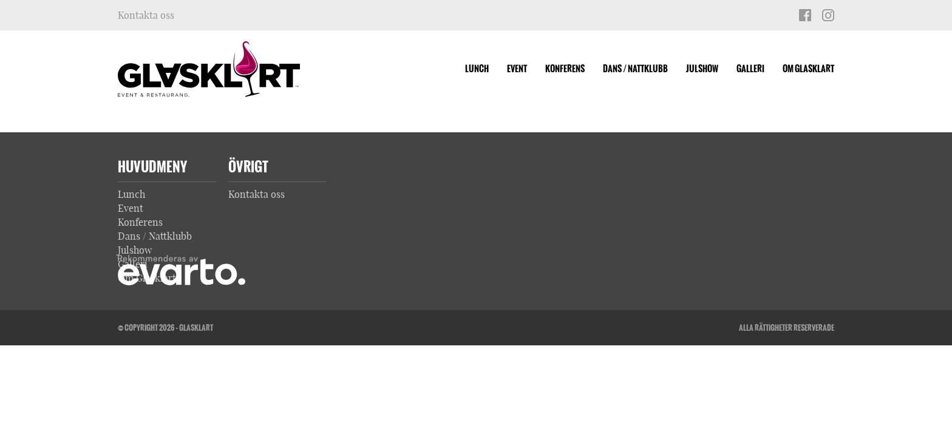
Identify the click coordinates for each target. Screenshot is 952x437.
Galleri (750, 69)
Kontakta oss (146, 15)
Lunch (477, 69)
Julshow (702, 69)
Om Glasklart (808, 69)
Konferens (565, 69)
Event (517, 69)
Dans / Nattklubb (635, 69)
